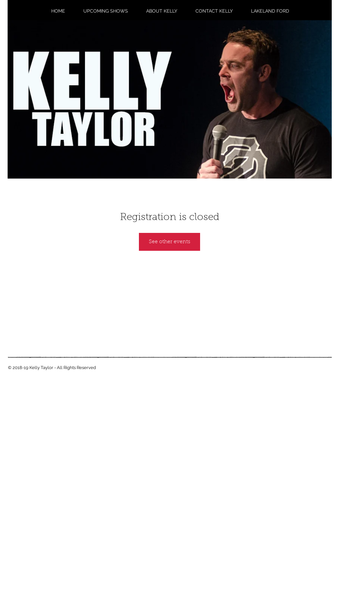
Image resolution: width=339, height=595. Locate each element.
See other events (169, 241)
